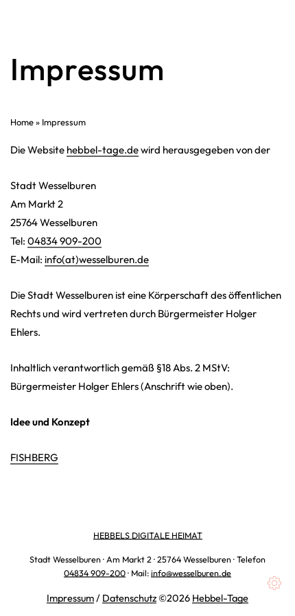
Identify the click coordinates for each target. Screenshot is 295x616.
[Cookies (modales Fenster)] (274, 583)
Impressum (70, 597)
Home (22, 122)
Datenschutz (129, 597)
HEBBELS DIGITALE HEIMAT (147, 535)
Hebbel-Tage (220, 597)
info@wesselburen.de (191, 572)
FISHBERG (34, 457)
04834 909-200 (64, 240)
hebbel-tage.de (103, 149)
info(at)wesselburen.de (97, 259)
